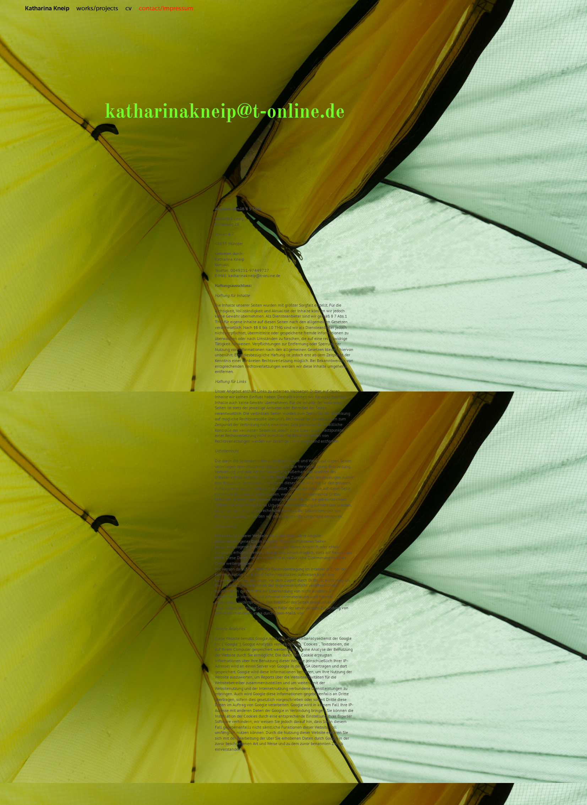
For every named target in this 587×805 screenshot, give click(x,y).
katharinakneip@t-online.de (225, 112)
